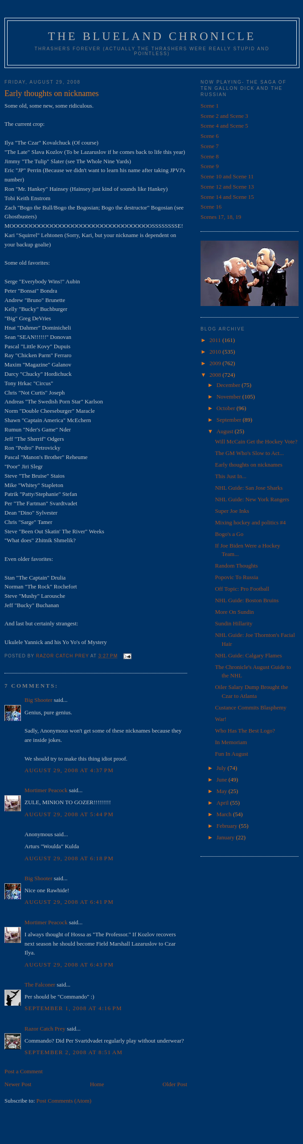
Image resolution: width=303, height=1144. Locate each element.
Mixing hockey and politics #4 (250, 522)
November (229, 396)
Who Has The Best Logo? (245, 730)
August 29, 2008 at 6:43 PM (69, 964)
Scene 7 (210, 146)
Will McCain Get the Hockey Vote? (256, 441)
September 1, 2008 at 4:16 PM (73, 1008)
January (226, 837)
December (229, 385)
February (228, 825)
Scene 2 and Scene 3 (224, 116)
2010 (215, 351)
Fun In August (231, 753)
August (226, 431)
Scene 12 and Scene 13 (227, 186)
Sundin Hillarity (233, 623)
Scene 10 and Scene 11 (227, 176)
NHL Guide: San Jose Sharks (249, 487)
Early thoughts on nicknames (248, 464)
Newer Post (17, 1084)
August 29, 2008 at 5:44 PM (69, 814)
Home (97, 1084)
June (223, 779)
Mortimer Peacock (46, 790)
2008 (215, 374)
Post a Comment (23, 1071)
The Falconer (40, 984)
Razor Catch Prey (45, 1028)
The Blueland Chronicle (152, 36)
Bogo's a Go (229, 534)
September (230, 419)
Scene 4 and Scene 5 (224, 125)
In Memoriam (231, 742)
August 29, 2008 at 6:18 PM (69, 858)
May (223, 791)
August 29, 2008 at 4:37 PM (69, 770)
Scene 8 (210, 156)
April (223, 802)
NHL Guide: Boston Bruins (246, 600)
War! (220, 719)
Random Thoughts (236, 565)
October (227, 408)
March (225, 814)
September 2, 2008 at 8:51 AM (74, 1052)
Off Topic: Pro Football (242, 588)
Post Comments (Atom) (64, 1100)
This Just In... (230, 476)
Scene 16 (211, 206)
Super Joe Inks (232, 511)
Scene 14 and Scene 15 (227, 196)
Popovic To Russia (236, 577)
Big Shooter (38, 700)
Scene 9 (210, 166)
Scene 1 (210, 105)
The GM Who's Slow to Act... (249, 453)
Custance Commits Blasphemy (250, 707)
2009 (215, 363)
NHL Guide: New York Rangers (252, 499)
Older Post (175, 1084)
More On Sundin (234, 611)
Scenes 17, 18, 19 (221, 216)
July (222, 768)
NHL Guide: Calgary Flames (248, 655)
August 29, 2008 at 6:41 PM (69, 901)
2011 (215, 340)
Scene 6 (210, 136)
